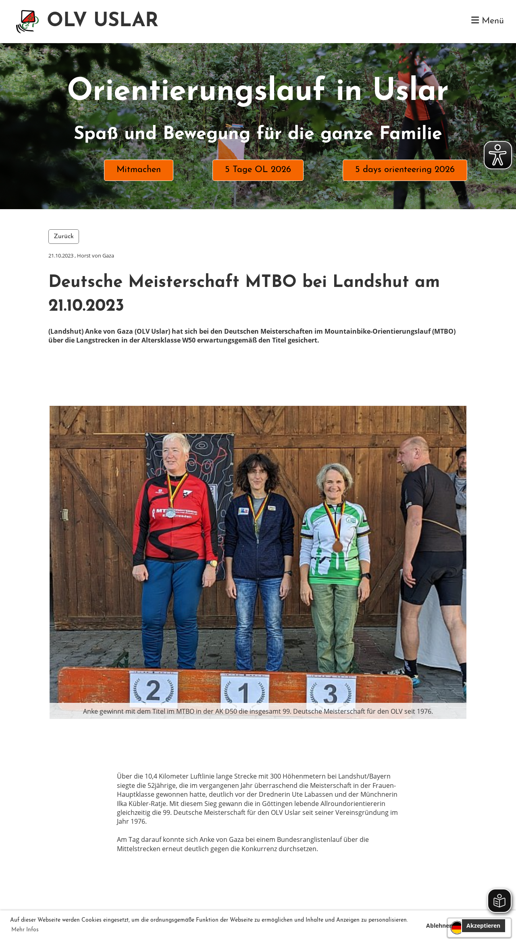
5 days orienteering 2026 (405, 169)
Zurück (64, 236)
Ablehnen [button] (439, 925)
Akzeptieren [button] (483, 925)
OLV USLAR (102, 21)
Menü (487, 21)
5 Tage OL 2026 (258, 169)
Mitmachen (139, 169)
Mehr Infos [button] (25, 930)
